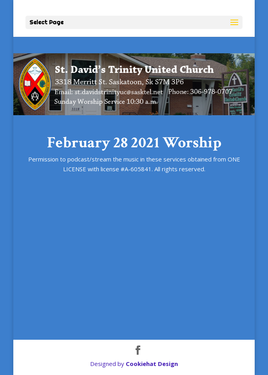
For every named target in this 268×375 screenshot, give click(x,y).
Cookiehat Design (152, 364)
